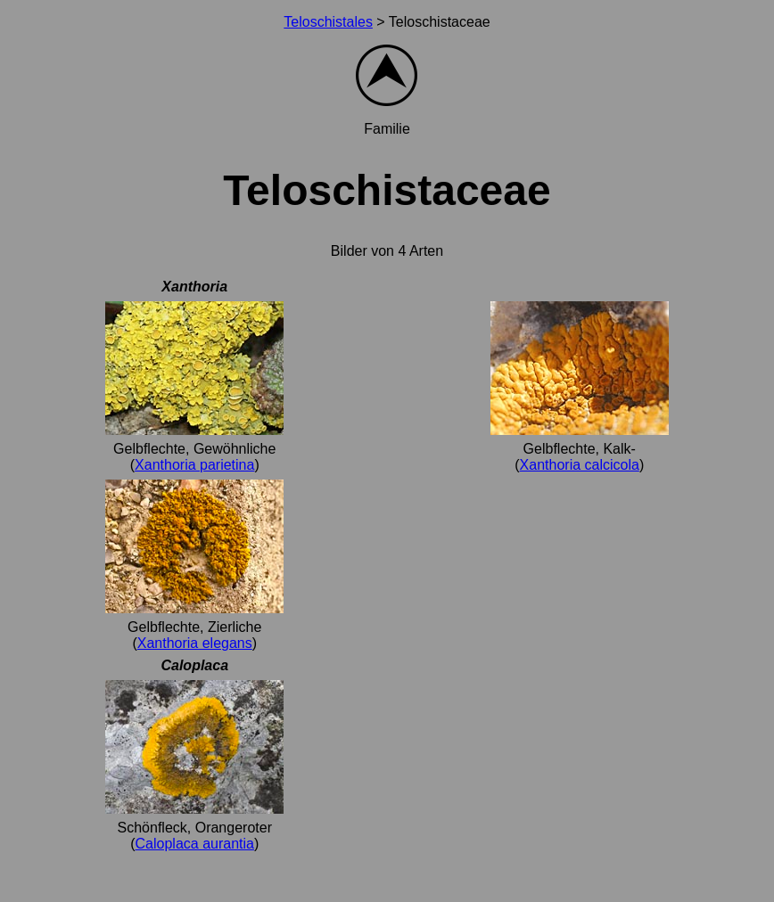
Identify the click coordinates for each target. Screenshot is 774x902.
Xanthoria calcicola (579, 464)
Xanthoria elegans (194, 643)
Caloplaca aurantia (195, 843)
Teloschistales (328, 21)
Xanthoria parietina (194, 464)
